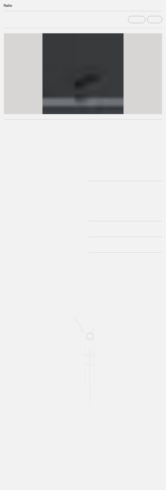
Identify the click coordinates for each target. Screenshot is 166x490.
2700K (25, 485)
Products (132, 5)
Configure (136, 19)
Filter (142, 5)
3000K (36, 485)
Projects (151, 5)
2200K (13, 485)
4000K (48, 485)
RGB (71, 485)
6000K (60, 485)
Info (160, 5)
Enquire (154, 19)
